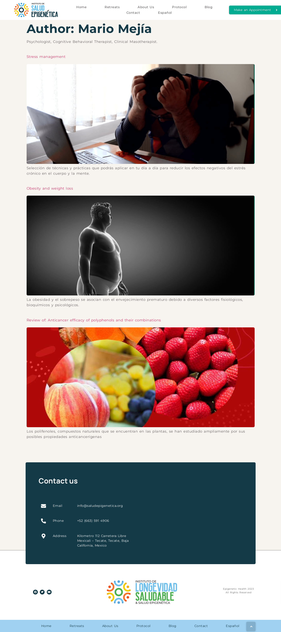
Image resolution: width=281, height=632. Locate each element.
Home (81, 7)
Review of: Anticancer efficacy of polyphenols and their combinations (94, 320)
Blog (208, 7)
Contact (133, 13)
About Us (146, 7)
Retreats (112, 7)
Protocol (179, 7)
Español (165, 13)
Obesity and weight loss (50, 188)
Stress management (46, 56)
